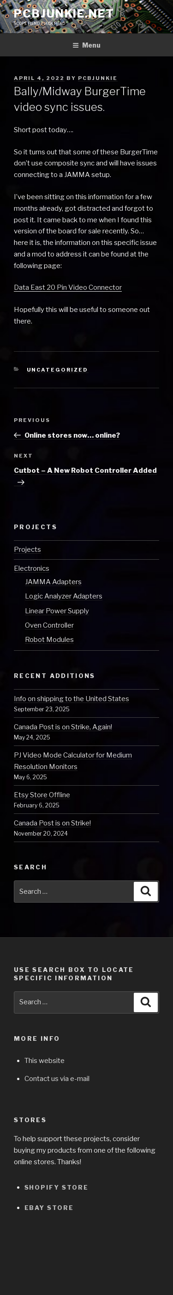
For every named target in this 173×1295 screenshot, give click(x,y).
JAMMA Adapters (53, 582)
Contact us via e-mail (56, 1079)
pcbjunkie (98, 78)
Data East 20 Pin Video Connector (68, 287)
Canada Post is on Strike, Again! (63, 727)
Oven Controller (49, 625)
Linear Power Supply (57, 611)
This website (44, 1061)
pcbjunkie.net (64, 13)
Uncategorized (58, 370)
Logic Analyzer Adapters (63, 596)
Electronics (31, 568)
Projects (27, 549)
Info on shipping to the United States (71, 699)
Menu (86, 45)
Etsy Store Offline (42, 795)
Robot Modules (49, 639)
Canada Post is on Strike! (52, 823)
